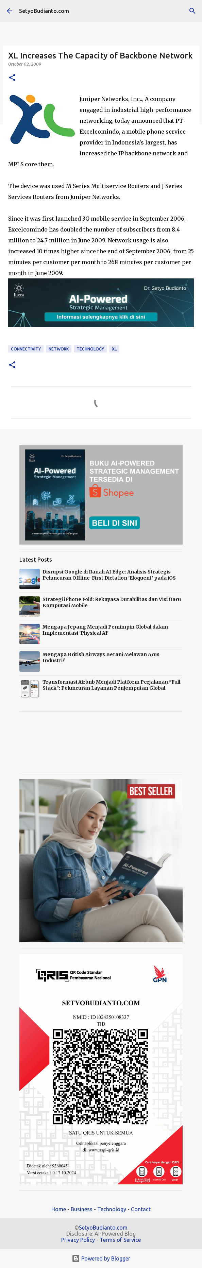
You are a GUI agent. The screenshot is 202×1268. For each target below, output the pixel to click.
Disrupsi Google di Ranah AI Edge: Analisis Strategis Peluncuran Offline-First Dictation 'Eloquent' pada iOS (109, 575)
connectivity (26, 349)
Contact (141, 1209)
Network (59, 349)
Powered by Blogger (101, 1258)
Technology (111, 1209)
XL (114, 349)
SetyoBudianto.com (44, 11)
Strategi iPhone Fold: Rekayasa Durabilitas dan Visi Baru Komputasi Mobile (112, 602)
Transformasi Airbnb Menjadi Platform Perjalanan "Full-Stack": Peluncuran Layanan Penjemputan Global (113, 685)
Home (58, 1209)
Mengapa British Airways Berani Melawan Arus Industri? (101, 657)
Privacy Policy (78, 1240)
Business (81, 1209)
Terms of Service (120, 1240)
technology (90, 349)
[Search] (192, 11)
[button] (12, 78)
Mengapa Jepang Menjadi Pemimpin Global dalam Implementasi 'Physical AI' (105, 630)
